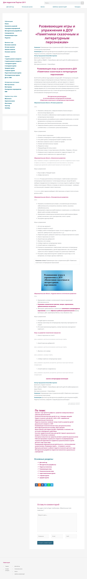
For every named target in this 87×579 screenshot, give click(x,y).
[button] (36, 484)
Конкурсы (78, 7)
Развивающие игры (46, 469)
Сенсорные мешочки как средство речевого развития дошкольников (56, 437)
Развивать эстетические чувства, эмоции (51, 304)
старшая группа (44, 475)
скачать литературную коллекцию (57, 378)
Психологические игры (47, 471)
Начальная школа (27, 7)
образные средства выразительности (63, 310)
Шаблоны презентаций (60, 7)
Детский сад (10, 7)
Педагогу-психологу (46, 467)
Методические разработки (48, 464)
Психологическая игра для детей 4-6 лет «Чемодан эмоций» (53, 416)
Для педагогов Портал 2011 (14, 2)
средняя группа (44, 477)
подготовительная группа (47, 473)
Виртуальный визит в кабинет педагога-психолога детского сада (55, 448)
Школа (43, 7)
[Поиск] (82, 3)
